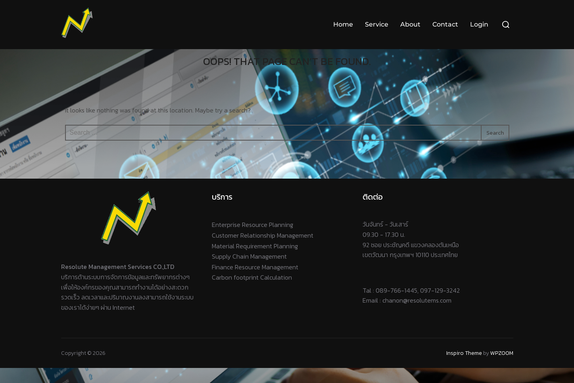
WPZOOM (501, 368)
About (410, 24)
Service (376, 24)
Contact (445, 24)
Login (479, 24)
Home (343, 24)
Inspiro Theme (464, 368)
